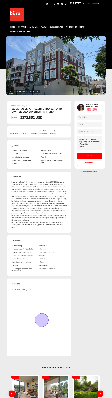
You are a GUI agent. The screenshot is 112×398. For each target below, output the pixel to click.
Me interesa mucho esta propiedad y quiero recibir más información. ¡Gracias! (89, 143)
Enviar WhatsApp (89, 163)
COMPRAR (22, 27)
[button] (12, 394)
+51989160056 (91, 109)
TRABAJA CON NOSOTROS (20, 32)
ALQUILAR (34, 27)
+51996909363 (91, 111)
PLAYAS (44, 27)
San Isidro (16, 106)
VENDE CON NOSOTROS (75, 27)
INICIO (12, 27)
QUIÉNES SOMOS (56, 27)
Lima (22, 106)
